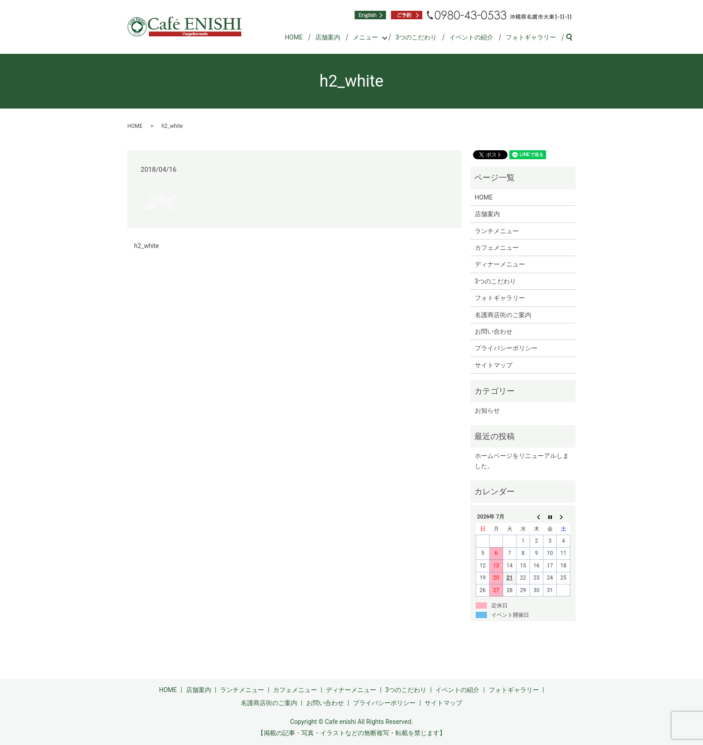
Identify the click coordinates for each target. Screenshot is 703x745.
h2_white (146, 245)
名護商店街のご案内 (503, 314)
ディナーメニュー (500, 264)
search (572, 37)
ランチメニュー (497, 231)
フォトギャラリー (531, 37)
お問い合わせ (493, 331)
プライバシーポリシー (506, 348)
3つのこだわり (416, 37)
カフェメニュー (497, 247)
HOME (294, 37)
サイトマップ (493, 365)
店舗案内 (327, 37)
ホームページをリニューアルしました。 (522, 460)
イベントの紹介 (471, 37)
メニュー (365, 37)
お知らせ (487, 410)
